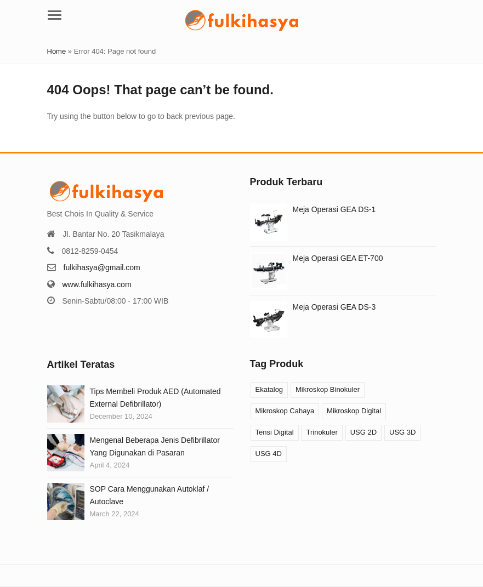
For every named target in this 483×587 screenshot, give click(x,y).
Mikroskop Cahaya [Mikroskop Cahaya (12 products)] (285, 411)
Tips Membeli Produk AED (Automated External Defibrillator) (155, 397)
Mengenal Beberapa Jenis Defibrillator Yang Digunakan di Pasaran (155, 446)
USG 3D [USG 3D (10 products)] (402, 432)
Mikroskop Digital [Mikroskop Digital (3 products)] (354, 411)
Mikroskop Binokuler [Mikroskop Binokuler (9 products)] (328, 389)
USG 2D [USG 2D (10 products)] (363, 432)
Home (56, 51)
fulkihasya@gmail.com (102, 267)
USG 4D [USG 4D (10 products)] (268, 453)
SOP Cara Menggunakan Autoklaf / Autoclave (149, 495)
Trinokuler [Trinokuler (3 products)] (321, 432)
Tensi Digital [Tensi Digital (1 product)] (274, 432)
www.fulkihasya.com (97, 284)
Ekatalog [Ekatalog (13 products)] (269, 389)
